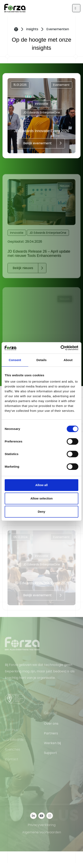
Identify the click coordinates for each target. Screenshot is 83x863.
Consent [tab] (15, 360)
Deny (41, 511)
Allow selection (41, 498)
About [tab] (68, 360)
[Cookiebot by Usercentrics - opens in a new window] (60, 348)
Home (16, 29)
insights (32, 29)
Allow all (41, 485)
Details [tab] (41, 360)
